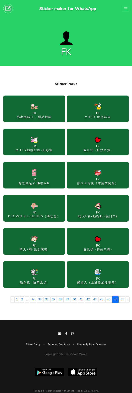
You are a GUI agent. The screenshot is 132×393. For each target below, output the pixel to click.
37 (53, 299)
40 (74, 299)
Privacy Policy (33, 344)
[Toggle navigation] (125, 9)
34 (33, 299)
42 (88, 299)
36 (46, 299)
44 (101, 299)
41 (81, 299)
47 (122, 299)
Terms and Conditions (59, 344)
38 (60, 299)
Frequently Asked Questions (91, 344)
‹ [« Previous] (12, 299)
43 (95, 299)
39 (67, 299)
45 (108, 299)
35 (40, 299)
